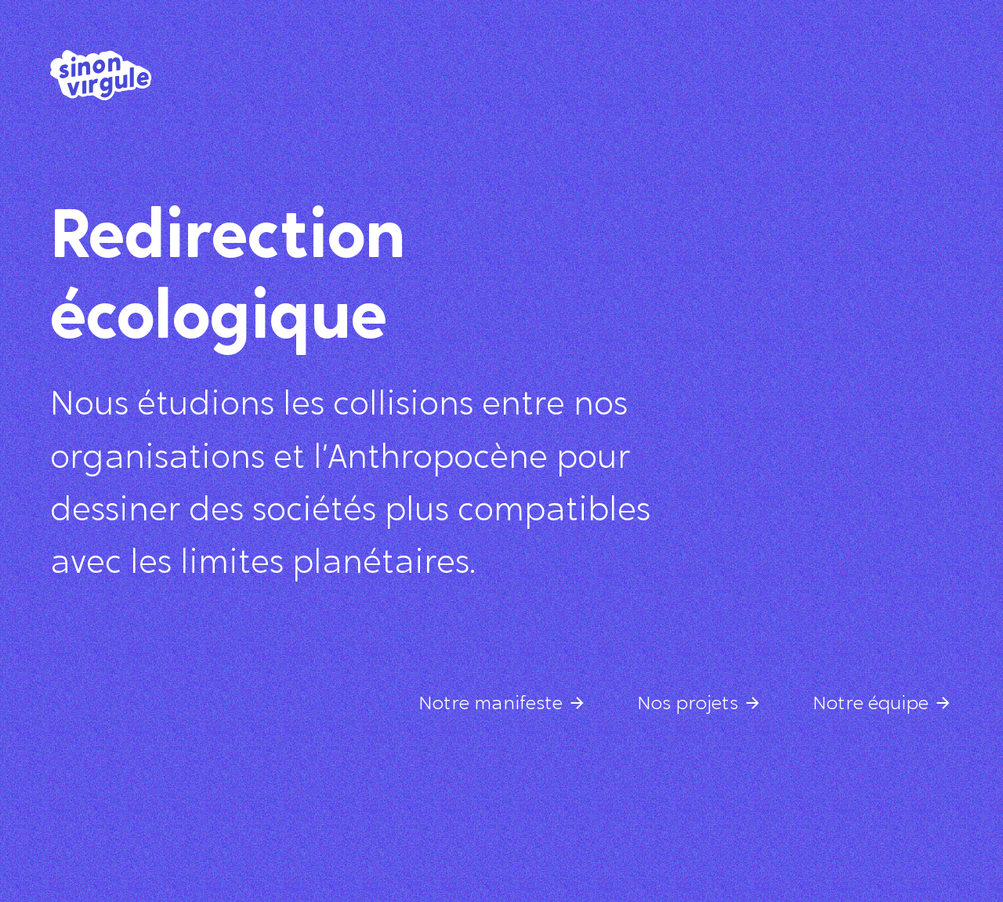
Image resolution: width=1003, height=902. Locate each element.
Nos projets (687, 704)
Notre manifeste (490, 704)
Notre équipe (871, 704)
